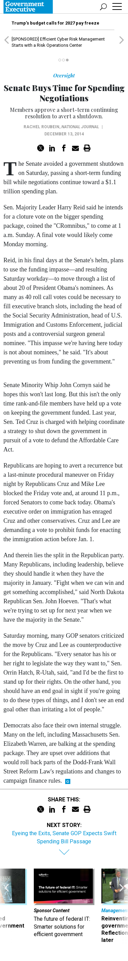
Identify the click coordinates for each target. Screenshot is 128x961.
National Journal (80, 126)
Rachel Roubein (41, 126)
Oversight (64, 75)
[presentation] (6, 906)
